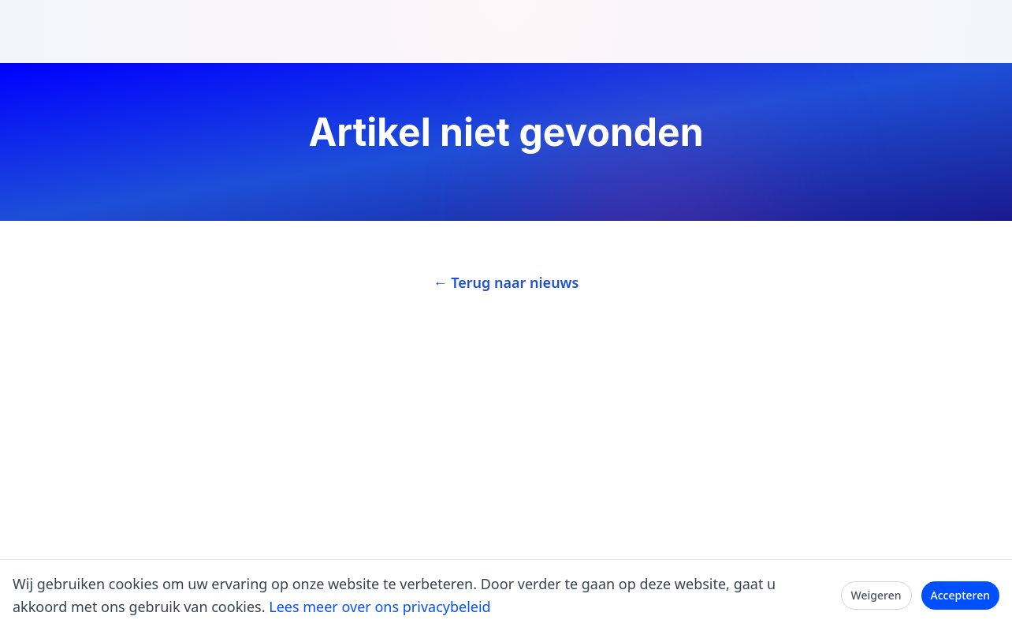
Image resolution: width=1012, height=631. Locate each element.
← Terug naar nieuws (506, 282)
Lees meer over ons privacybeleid (379, 606)
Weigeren (876, 595)
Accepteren (961, 595)
